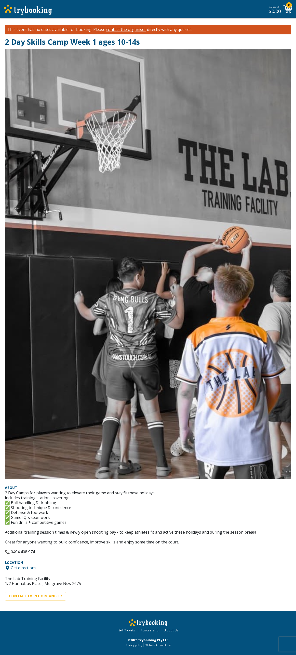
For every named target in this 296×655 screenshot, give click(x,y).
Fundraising (150, 630)
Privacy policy (134, 645)
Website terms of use (158, 645)
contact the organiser (126, 29)
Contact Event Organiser (35, 596)
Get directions (23, 567)
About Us (171, 630)
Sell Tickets (127, 630)
